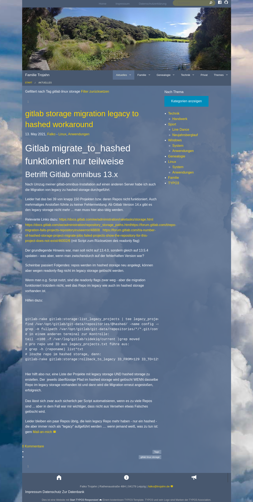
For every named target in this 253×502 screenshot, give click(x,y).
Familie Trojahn (37, 75)
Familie (173, 177)
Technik (173, 113)
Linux (62, 134)
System (177, 145)
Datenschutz (52, 492)
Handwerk (179, 119)
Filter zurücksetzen (94, 91)
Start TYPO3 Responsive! (84, 499)
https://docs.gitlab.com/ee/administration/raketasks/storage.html (106, 219)
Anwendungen (78, 134)
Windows (175, 140)
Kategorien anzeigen (186, 101)
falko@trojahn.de (159, 486)
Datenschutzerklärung (152, 3)
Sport (172, 124)
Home (102, 3)
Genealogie (176, 156)
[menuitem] (102, 4)
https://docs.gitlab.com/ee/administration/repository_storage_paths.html (78, 225)
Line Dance (180, 129)
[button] (59, 477)
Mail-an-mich (42, 432)
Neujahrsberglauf (185, 135)
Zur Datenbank (73, 492)
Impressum (123, 3)
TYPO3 (173, 183)
